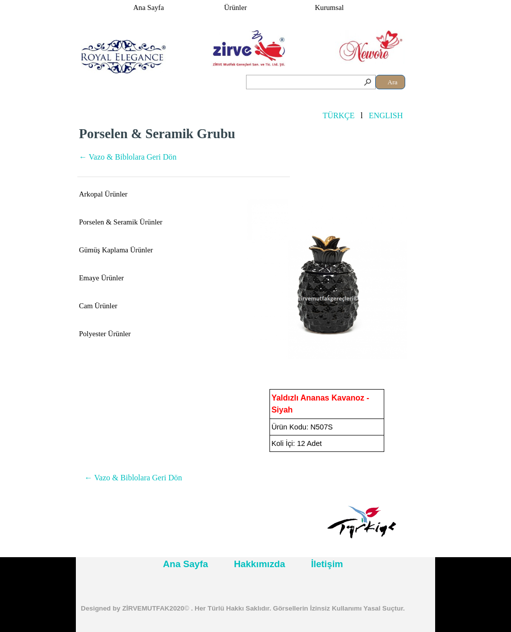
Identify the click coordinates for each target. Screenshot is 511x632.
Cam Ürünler (98, 306)
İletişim (327, 564)
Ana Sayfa (148, 7)
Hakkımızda (259, 564)
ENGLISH (386, 115)
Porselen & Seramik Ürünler (120, 222)
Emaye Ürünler (101, 278)
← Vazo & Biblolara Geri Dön (128, 157)
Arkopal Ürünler (103, 194)
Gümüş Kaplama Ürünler (116, 250)
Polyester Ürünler (105, 334)
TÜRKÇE (338, 115)
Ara (393, 82)
